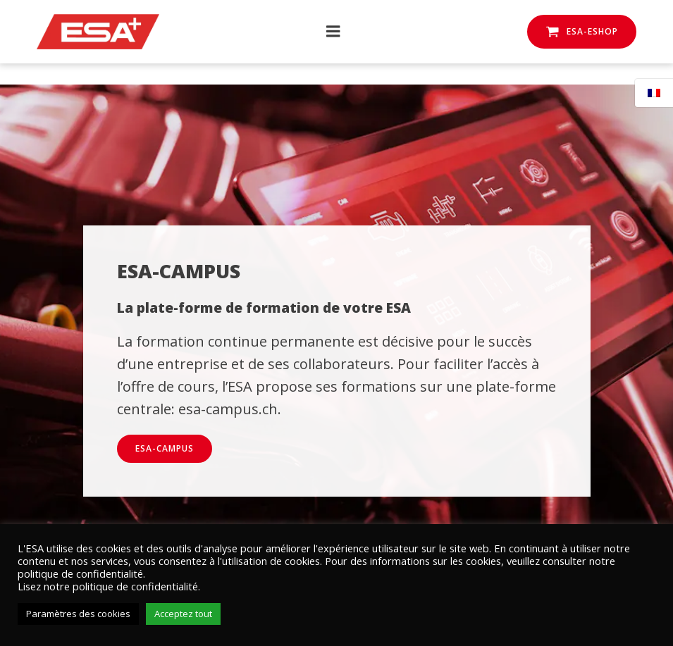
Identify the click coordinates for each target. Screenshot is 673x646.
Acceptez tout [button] (183, 613)
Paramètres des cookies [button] (78, 613)
